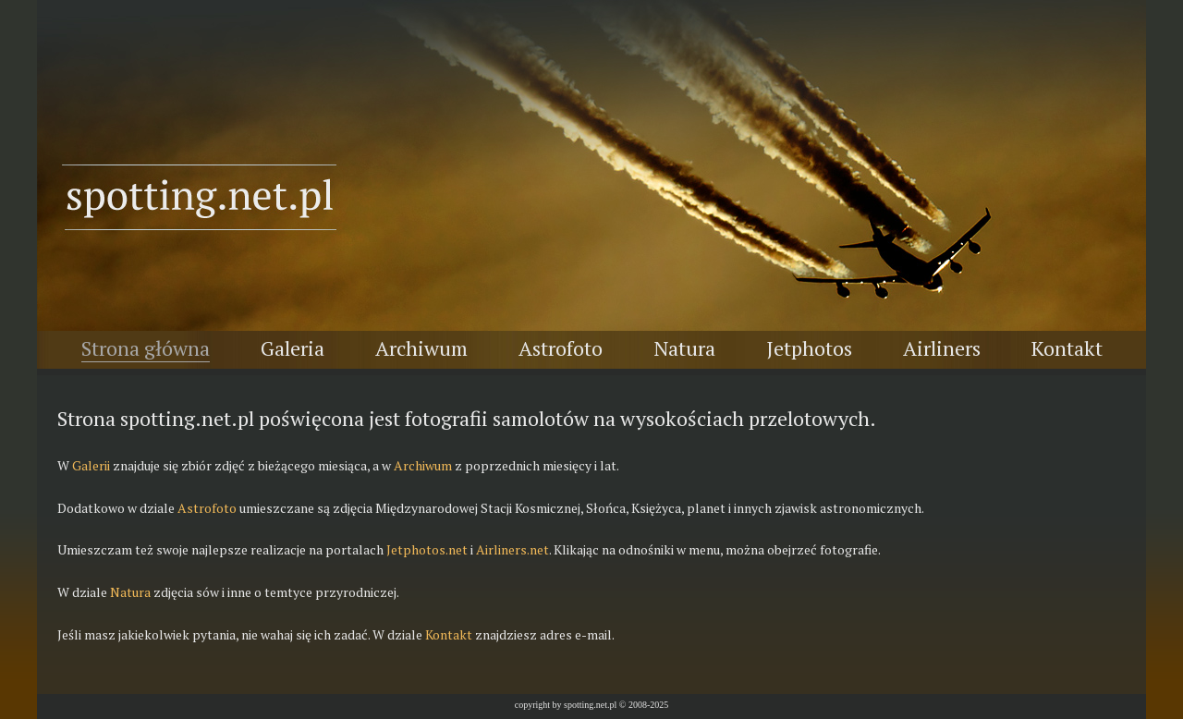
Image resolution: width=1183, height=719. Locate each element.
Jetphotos (809, 348)
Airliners (942, 348)
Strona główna (145, 348)
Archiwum (421, 348)
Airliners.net (512, 549)
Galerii (91, 465)
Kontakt (1067, 348)
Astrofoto (560, 348)
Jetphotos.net (427, 549)
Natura (684, 348)
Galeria (292, 348)
